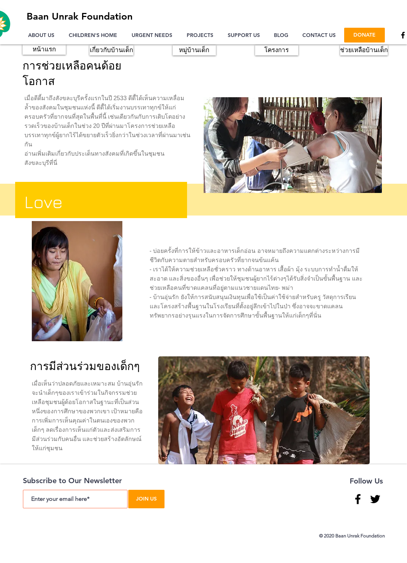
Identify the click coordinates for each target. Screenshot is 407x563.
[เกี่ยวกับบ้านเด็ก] (111, 50)
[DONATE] (364, 35)
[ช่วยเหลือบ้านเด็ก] (364, 50)
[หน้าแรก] (44, 49)
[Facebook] (357, 499)
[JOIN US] (146, 499)
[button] (43, 35)
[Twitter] (375, 499)
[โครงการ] (276, 50)
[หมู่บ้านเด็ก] (194, 50)
